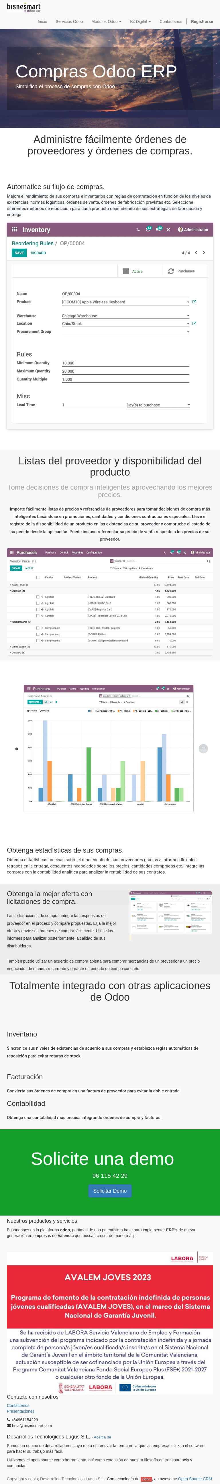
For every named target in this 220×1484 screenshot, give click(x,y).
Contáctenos (19, 1405)
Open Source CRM (195, 1479)
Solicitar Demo (110, 1191)
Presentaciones (21, 1411)
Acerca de (102, 1437)
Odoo (146, 1479)
